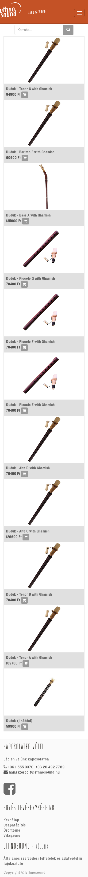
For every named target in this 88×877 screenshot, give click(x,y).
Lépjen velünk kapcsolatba (26, 759)
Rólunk (42, 846)
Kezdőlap (11, 820)
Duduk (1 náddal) (19, 721)
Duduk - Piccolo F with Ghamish (30, 342)
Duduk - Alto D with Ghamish (28, 468)
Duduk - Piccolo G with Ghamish (30, 278)
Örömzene (12, 830)
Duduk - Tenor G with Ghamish (29, 89)
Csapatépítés (15, 825)
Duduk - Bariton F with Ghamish (30, 152)
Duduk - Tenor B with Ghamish (29, 594)
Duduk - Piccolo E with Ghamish (30, 405)
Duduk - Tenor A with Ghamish (29, 658)
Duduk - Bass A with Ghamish (28, 215)
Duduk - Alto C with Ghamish (28, 531)
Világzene (12, 835)
